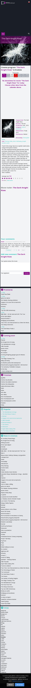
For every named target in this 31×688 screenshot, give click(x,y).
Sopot (2, 654)
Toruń (2, 661)
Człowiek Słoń (5, 457)
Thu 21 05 (4, 75)
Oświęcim (3, 644)
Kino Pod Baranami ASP (7, 398)
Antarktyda (4, 449)
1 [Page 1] (14, 250)
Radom (3, 647)
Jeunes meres (4, 348)
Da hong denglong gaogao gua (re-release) (13, 354)
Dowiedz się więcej (17, 681)
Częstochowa (4, 619)
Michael (4, 416)
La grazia (3, 494)
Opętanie (3, 532)
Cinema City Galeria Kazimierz (9, 382)
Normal (3, 524)
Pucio (2, 545)
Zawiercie (3, 672)
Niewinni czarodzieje (6, 522)
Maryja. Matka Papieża (7, 503)
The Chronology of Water (8, 570)
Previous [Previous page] (8, 250)
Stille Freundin (5, 346)
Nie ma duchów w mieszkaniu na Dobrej (12, 515)
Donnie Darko (5, 468)
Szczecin (3, 660)
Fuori (2, 330)
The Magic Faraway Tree (8, 358)
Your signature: (5, 273)
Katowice (3, 633)
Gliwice (3, 630)
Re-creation (4, 352)
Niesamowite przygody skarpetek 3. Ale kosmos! (14, 365)
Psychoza (3, 541)
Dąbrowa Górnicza (6, 621)
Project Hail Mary (5, 538)
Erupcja (3, 340)
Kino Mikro (4, 394)
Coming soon (9, 335)
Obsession (4, 304)
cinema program (9, 64)
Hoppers (3, 482)
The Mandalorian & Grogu (8, 344)
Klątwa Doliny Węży (6, 492)
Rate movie (10, 180)
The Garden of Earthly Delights (9, 578)
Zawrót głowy (5, 601)
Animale (3, 447)
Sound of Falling (5, 557)
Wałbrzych (4, 667)
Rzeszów (3, 653)
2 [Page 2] (16, 250)
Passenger (4, 350)
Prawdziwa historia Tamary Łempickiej (11, 536)
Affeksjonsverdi (5, 442)
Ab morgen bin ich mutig (7, 342)
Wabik (2, 241)
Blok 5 (2, 453)
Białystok (3, 610)
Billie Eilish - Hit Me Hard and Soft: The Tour (13, 314)
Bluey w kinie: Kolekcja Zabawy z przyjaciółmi (13, 455)
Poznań (3, 646)
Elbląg (2, 623)
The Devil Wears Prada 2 (7, 328)
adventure (18, 129)
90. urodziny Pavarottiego (8, 438)
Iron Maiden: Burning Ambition (9, 300)
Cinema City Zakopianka (7, 384)
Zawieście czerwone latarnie (8, 599)
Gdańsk (3, 626)
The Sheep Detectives (7, 324)
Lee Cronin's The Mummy (8, 501)
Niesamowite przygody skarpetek (10, 517)
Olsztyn (3, 642)
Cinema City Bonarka (6, 380)
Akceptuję (20, 684)
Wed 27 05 (27, 75)
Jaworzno (3, 631)
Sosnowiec (4, 656)
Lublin (2, 639)
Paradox (3, 403)
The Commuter (5, 572)
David (2, 459)
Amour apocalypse (6, 316)
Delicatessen (4, 463)
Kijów (2, 390)
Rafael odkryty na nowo (7, 547)
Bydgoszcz (4, 614)
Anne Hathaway (17, 141)
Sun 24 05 (15, 75)
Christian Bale (8, 141)
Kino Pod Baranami (6, 396)
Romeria (3, 306)
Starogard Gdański (6, 658)
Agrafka (3, 378)
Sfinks (2, 405)
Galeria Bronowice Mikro (7, 386)
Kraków (3, 637)
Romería (3, 553)
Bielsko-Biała (4, 612)
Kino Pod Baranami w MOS (8, 401)
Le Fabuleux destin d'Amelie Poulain (11, 499)
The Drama (5, 424)
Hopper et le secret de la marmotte (11, 302)
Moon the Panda (5, 511)
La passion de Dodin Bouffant (9, 497)
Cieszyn (3, 617)
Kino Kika (3, 392)
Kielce (2, 635)
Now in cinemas (10, 436)
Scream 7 (3, 555)
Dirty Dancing (4, 465)
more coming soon (7, 371)
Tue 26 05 (23, 75)
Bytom (3, 616)
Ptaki (2, 543)
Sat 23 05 (11, 75)
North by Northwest (6, 526)
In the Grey (4, 369)
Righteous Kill (4, 551)
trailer (26, 64)
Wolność (3, 595)
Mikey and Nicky (5, 360)
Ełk (2, 624)
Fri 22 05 (8, 75)
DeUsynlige (4, 461)
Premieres (8, 290)
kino (10, 2)
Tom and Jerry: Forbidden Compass (10, 367)
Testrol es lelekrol (6, 566)
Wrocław (3, 669)
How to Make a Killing (7, 484)
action (23, 127)
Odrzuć (10, 684)
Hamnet (3, 478)
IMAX (2, 388)
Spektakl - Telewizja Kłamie (8, 559)
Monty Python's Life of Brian (9, 509)
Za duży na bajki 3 (6, 597)
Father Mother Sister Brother (9, 472)
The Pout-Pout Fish (6, 584)
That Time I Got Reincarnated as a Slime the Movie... (15, 322)
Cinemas (7, 375)
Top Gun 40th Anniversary (8, 310)
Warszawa (4, 665)
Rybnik (3, 651)
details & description (19, 64)
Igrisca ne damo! (5, 298)
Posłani (3, 534)
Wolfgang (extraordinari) (7, 320)
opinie (1, 65)
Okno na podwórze (6, 530)
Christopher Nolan (11, 42)
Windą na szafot (5, 591)
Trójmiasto (4, 663)
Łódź (2, 640)
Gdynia (3, 628)
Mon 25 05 (19, 75)
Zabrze (3, 670)
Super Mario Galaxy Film (8, 429)
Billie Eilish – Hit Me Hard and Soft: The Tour (13, 451)
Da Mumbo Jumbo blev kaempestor (11, 362)
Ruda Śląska (4, 649)
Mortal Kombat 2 (5, 318)
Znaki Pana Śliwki (5, 294)
